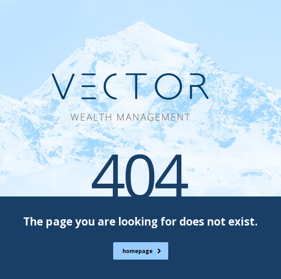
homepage (141, 251)
